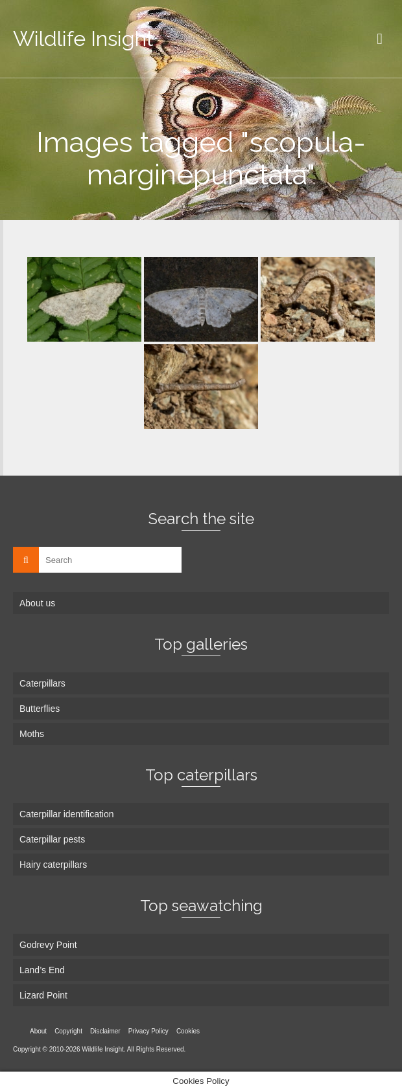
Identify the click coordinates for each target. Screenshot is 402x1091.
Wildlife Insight (83, 38)
